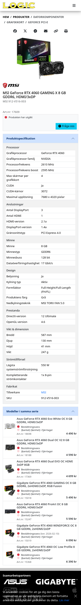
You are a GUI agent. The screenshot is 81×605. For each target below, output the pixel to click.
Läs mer (64, 600)
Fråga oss (66, 126)
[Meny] (74, 5)
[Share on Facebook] (15, 31)
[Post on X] (25, 31)
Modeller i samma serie (22, 411)
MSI (43, 392)
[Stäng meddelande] (75, 596)
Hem (6, 17)
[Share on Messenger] (35, 31)
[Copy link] (55, 31)
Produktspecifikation (20, 138)
